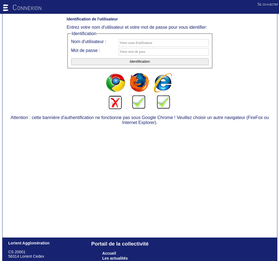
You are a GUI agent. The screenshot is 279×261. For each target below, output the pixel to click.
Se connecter (267, 4)
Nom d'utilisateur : (89, 41)
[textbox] (164, 43)
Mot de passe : (85, 50)
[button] (140, 61)
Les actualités (115, 258)
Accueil (109, 253)
